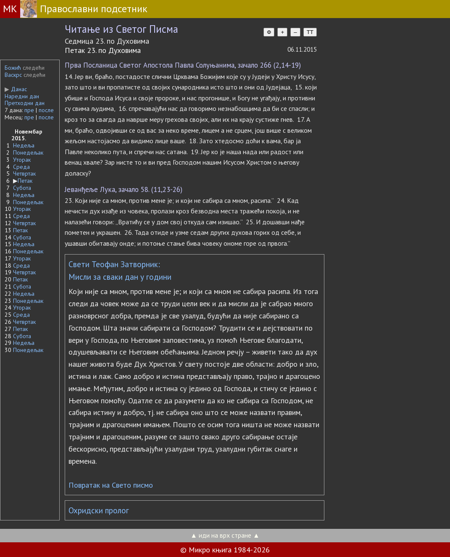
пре (29, 110)
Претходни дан (25, 103)
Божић (13, 67)
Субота (22, 188)
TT (310, 32)
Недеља (23, 145)
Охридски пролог (98, 510)
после (46, 110)
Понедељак (28, 152)
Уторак (22, 159)
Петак (25, 180)
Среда (21, 167)
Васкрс (13, 75)
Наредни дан (22, 96)
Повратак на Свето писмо (110, 485)
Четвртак (24, 173)
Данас (16, 89)
